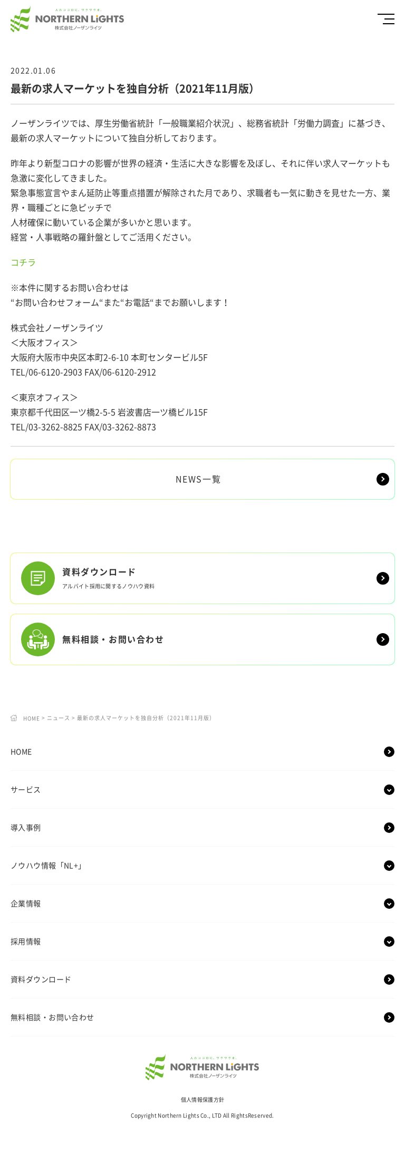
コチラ (23, 262)
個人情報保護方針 (202, 1099)
